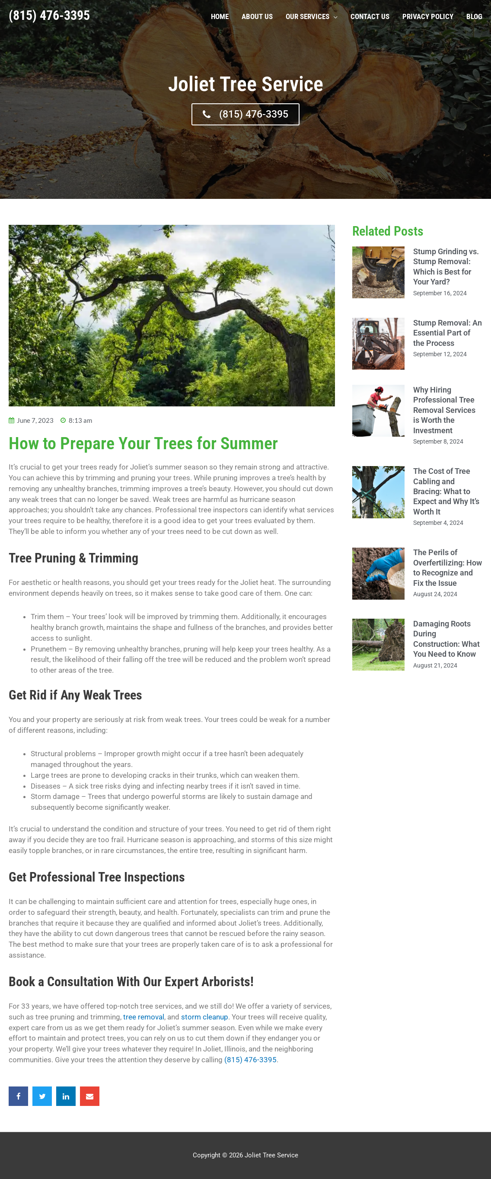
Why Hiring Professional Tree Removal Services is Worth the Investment (444, 410)
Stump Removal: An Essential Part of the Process (447, 333)
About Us (257, 16)
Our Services (307, 16)
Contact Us (370, 16)
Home (220, 16)
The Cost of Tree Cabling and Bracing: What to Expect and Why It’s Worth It (446, 491)
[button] (18, 1096)
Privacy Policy (427, 16)
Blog (474, 16)
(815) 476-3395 (49, 14)
